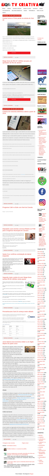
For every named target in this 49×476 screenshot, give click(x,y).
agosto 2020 (40, 401)
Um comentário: (7, 439)
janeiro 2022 (40, 359)
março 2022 (40, 355)
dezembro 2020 (41, 388)
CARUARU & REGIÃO (17, 8)
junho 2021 (40, 376)
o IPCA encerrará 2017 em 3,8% (25, 394)
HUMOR (41, 8)
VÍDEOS (4, 12)
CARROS (9, 8)
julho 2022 (39, 348)
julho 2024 (39, 293)
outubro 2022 (40, 341)
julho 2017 (39, 429)
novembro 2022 (41, 338)
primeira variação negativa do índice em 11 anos (14, 379)
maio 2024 (40, 297)
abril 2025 (39, 274)
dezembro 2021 (41, 361)
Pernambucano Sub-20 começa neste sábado (18, 311)
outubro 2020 (40, 395)
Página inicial (25, 443)
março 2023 (40, 328)
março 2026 (40, 253)
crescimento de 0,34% (22, 419)
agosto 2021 (40, 372)
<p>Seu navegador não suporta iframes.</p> (43, 44)
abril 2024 (39, 299)
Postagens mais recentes (9, 443)
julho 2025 (39, 269)
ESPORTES (35, 8)
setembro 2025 (41, 265)
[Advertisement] (41, 57)
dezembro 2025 (41, 257)
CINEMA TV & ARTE (27, 8)
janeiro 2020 (40, 415)
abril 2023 (39, 326)
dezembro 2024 (41, 282)
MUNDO (25, 10)
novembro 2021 (41, 364)
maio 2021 (40, 378)
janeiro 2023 (40, 333)
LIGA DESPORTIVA (6, 10)
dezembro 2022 (41, 335)
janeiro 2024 (40, 306)
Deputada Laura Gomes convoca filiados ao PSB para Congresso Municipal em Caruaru (19, 229)
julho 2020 (39, 403)
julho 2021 (39, 374)
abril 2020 (39, 408)
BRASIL (3, 8)
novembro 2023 (41, 311)
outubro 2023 (40, 314)
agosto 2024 (40, 292)
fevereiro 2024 (40, 303)
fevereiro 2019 (40, 422)
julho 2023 (39, 321)
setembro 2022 (41, 343)
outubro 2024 (40, 288)
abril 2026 (39, 251)
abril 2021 (39, 380)
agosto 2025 (40, 267)
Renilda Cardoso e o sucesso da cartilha (16, 448)
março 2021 (40, 381)
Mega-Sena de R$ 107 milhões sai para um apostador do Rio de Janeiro (17, 62)
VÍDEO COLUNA (40, 10)
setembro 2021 (41, 369)
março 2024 (40, 301)
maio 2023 (40, 324)
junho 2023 (40, 323)
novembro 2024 (41, 285)
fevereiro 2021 (40, 383)
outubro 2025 (40, 263)
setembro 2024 (41, 290)
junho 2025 (40, 270)
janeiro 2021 (40, 386)
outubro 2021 (40, 367)
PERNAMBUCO (32, 10)
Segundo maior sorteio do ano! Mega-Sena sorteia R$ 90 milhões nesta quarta (17, 278)
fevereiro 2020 (40, 412)
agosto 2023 (40, 319)
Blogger (31, 473)
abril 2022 (39, 354)
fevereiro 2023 (40, 330)
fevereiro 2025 (40, 278)
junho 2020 (40, 405)
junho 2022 (40, 350)
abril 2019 (39, 419)
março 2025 (40, 276)
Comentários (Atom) (11, 445)
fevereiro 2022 (40, 357)
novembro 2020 (41, 391)
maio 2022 (40, 352)
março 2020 (40, 410)
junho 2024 (40, 295)
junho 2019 (40, 417)
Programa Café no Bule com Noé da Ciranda (18, 207)
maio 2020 (40, 406)
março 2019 (40, 421)
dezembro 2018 (41, 426)
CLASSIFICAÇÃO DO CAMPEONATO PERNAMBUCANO (42, 133)
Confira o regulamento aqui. (6, 324)
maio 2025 (40, 272)
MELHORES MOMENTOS (17, 10)
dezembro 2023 (41, 308)
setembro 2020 (41, 398)
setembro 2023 (41, 316)
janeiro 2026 (40, 255)
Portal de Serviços (23, 174)
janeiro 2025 (40, 280)
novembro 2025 (41, 260)
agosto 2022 (40, 346)
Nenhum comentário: (8, 57)
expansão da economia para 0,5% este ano (19, 424)
